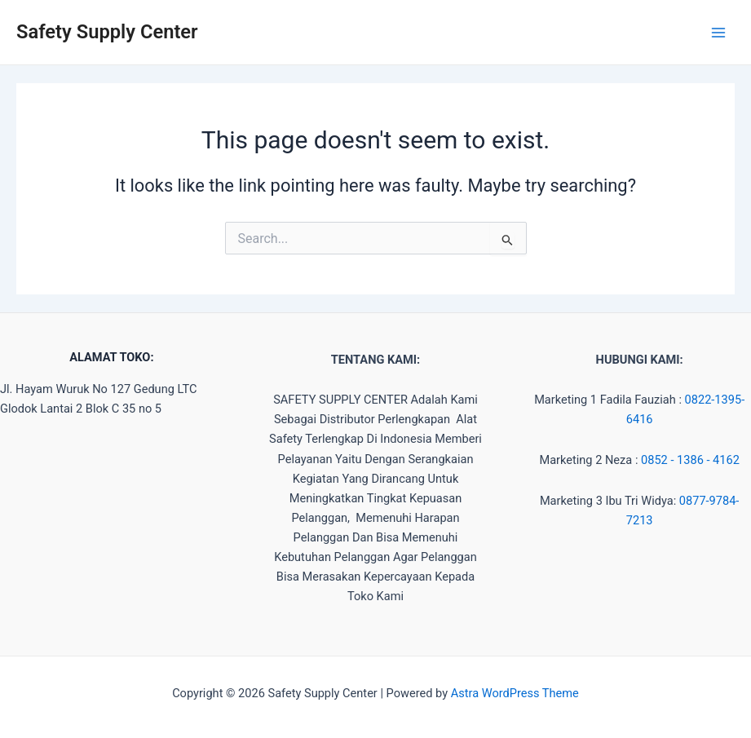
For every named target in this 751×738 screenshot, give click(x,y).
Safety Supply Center (107, 31)
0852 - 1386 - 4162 (690, 460)
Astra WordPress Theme (515, 693)
